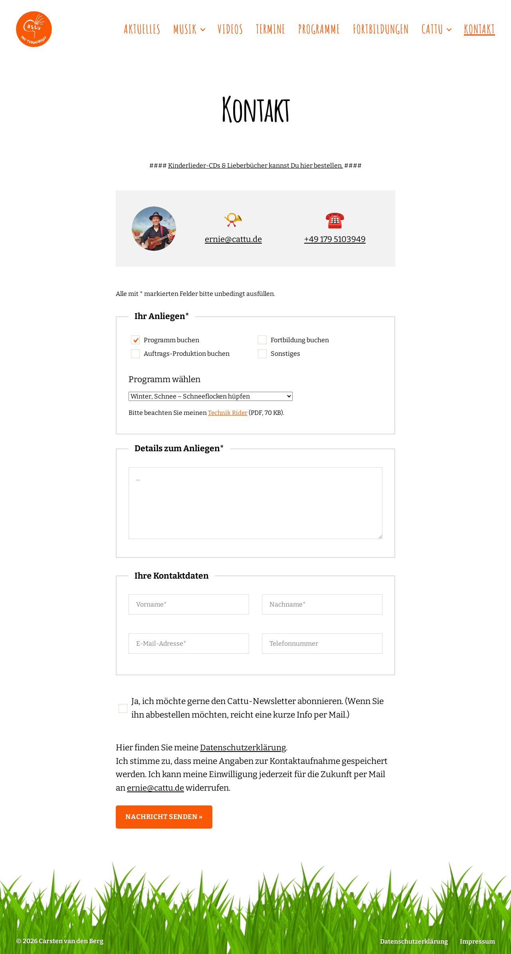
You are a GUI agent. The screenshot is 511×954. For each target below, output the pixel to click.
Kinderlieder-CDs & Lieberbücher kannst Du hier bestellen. (255, 165)
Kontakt (479, 29)
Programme (319, 29)
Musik (185, 29)
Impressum (477, 941)
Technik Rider (228, 413)
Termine (270, 29)
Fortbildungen (381, 29)
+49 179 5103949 (334, 239)
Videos (230, 29)
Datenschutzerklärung (243, 747)
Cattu (432, 29)
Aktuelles (142, 29)
